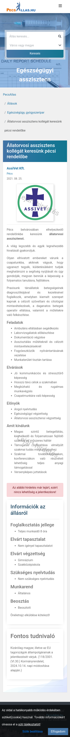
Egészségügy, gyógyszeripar (25, 112)
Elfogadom (58, 731)
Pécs (10, 173)
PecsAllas (9, 94)
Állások (12, 103)
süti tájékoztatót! (29, 724)
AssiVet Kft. (16, 168)
